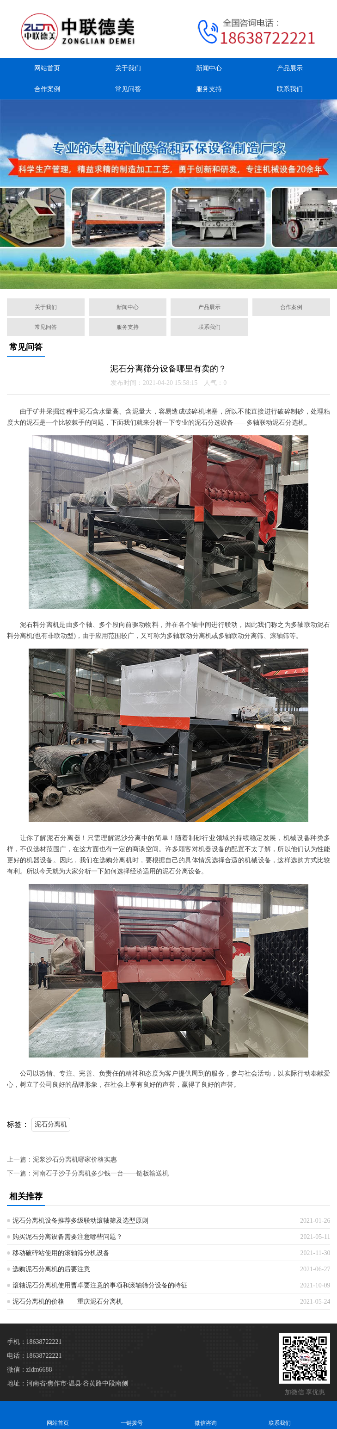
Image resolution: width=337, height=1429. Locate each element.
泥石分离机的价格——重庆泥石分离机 (67, 1301)
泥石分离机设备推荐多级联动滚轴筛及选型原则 (80, 1220)
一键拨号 (132, 1415)
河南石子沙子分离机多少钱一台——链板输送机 (101, 1173)
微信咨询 (206, 1415)
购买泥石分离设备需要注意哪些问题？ (67, 1236)
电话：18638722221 (34, 1355)
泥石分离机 (51, 1124)
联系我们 (290, 89)
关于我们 (128, 68)
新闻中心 (209, 68)
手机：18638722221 (34, 1341)
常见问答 (128, 89)
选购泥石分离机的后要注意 (51, 1269)
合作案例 (47, 89)
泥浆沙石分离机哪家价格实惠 (75, 1159)
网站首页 (47, 68)
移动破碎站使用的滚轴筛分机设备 (61, 1253)
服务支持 (209, 89)
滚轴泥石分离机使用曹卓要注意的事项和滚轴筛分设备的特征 (99, 1285)
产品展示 (290, 68)
